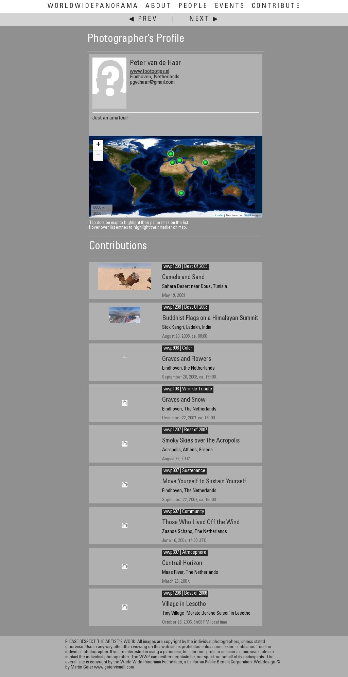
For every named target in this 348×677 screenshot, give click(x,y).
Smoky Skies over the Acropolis (201, 441)
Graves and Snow (184, 400)
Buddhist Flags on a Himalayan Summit (210, 318)
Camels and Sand (183, 277)
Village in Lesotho (184, 604)
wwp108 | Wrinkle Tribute (187, 389)
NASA (247, 215)
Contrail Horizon (182, 563)
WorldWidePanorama (93, 6)
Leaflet (219, 215)
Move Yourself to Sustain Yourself (204, 482)
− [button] (98, 155)
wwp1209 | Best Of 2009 (185, 266)
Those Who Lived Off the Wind (201, 522)
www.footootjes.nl (149, 71)
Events (230, 6)
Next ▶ (204, 19)
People (193, 6)
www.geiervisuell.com (114, 667)
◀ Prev (143, 19)
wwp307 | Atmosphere (184, 552)
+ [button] (98, 145)
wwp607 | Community (183, 512)
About (158, 6)
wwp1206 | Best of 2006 (185, 593)
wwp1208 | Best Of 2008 (185, 307)
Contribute (276, 6)
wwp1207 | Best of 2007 (185, 430)
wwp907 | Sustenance (184, 471)
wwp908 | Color (177, 348)
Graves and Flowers (186, 359)
